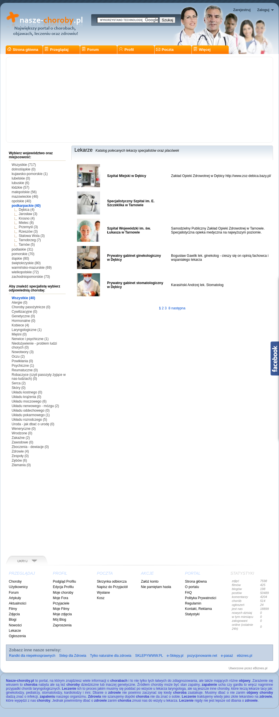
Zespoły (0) (20, 456)
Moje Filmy (61, 609)
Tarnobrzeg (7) (30, 240)
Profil (126, 49)
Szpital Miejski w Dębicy (126, 176)
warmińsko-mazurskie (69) (32, 268)
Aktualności (17, 603)
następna (178, 308)
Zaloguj (263, 10)
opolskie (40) (21, 201)
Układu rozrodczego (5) (29, 420)
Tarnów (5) (27, 245)
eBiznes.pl (260, 668)
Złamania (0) (21, 465)
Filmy (13, 609)
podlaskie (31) (22, 249)
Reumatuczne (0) (25, 370)
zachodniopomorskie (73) (31, 277)
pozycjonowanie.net (202, 656)
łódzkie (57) (20, 187)
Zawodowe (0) (22, 442)
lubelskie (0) (21, 178)
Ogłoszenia (17, 636)
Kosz (101, 598)
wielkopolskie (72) (25, 272)
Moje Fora (60, 598)
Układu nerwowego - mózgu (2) (35, 406)
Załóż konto (150, 581)
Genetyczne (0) (23, 316)
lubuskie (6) (20, 183)
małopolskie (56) (24, 192)
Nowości (15, 625)
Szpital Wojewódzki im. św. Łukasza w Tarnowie (129, 230)
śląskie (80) (20, 258)
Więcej (202, 49)
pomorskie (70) (23, 254)
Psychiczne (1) (23, 366)
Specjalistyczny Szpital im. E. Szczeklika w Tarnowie (131, 203)
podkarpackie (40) (26, 206)
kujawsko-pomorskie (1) (30, 174)
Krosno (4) (27, 218)
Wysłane (103, 593)
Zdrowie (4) (20, 451)
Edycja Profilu (63, 587)
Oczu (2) (18, 356)
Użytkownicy (18, 587)
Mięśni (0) (19, 334)
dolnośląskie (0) (24, 169)
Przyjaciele (61, 603)
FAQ (188, 593)
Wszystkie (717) (24, 165)
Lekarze (15, 631)
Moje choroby (63, 593)
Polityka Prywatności (200, 598)
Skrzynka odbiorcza (112, 581)
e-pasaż (227, 656)
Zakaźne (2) (21, 438)
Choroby (15, 581)
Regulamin (193, 603)
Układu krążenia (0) (26, 397)
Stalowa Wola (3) (32, 236)
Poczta (165, 49)
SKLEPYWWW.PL (149, 656)
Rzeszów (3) (28, 232)
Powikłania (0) (22, 361)
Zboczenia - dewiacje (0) (30, 447)
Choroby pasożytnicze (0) (31, 307)
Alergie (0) (19, 303)
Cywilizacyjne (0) (24, 312)
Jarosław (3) (28, 214)
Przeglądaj (56, 49)
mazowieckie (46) (25, 197)
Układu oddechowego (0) (30, 410)
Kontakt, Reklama (198, 609)
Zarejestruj (242, 10)
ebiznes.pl (244, 656)
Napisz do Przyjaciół (112, 587)
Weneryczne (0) (24, 429)
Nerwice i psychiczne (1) (30, 339)
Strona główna (22, 49)
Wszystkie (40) (23, 298)
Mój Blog (59, 620)
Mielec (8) (26, 223)
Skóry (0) (19, 388)
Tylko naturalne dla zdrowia (110, 656)
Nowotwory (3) (23, 352)
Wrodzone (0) (22, 433)
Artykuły (15, 598)
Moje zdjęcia (62, 614)
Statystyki (192, 614)
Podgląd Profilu (64, 581)
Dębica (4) (26, 210)
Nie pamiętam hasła (156, 587)
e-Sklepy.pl (175, 656)
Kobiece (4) (20, 325)
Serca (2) (19, 383)
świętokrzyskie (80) (26, 263)
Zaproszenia (62, 625)
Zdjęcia (14, 614)
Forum (90, 49)
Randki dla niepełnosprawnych (32, 656)
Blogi (12, 620)
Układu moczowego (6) (29, 401)
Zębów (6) (19, 460)
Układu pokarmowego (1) (31, 415)
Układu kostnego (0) (27, 392)
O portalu (192, 587)
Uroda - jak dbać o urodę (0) (33, 424)
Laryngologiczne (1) (26, 330)
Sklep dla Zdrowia (72, 656)
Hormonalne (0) (23, 321)
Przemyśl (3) (28, 227)
